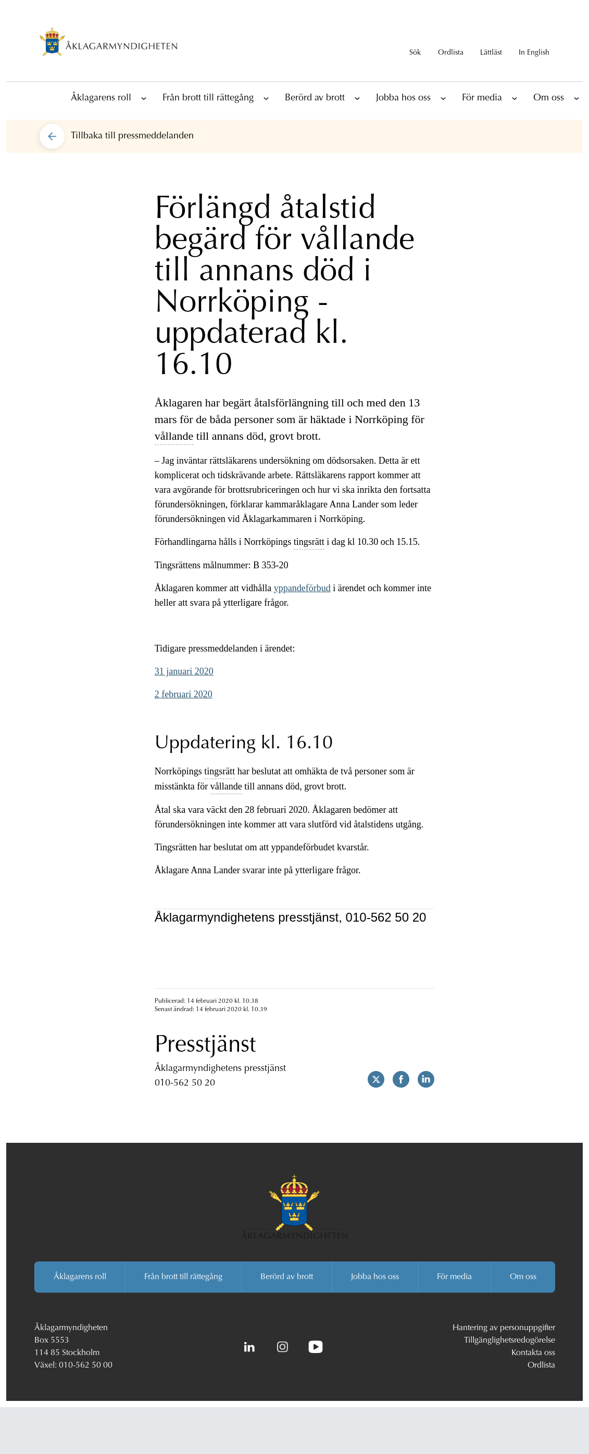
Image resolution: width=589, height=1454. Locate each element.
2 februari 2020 (183, 694)
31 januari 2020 (184, 671)
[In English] (534, 43)
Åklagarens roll (101, 98)
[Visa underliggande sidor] (143, 97)
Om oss (548, 98)
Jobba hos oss (403, 98)
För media (482, 98)
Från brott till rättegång (208, 98)
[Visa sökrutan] (415, 43)
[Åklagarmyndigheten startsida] (108, 44)
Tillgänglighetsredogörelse (509, 1340)
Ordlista (541, 1365)
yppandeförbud (302, 588)
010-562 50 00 (85, 1365)
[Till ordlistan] (450, 43)
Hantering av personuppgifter (504, 1328)
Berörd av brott (315, 98)
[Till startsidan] (52, 97)
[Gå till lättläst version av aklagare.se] (491, 43)
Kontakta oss (533, 1353)
